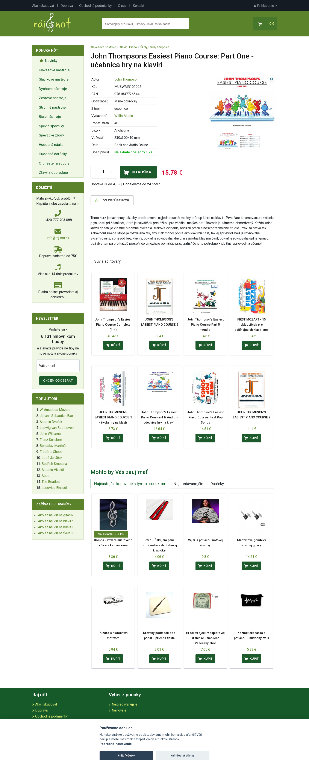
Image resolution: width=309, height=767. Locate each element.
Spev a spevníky (51, 126)
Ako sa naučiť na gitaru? (55, 515)
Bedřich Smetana (54, 464)
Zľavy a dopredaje (53, 172)
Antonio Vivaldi (53, 470)
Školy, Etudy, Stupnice (154, 47)
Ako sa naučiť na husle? (55, 527)
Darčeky (217, 483)
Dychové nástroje (53, 89)
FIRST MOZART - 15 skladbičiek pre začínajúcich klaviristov (251, 325)
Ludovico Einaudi (54, 488)
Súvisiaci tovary (107, 261)
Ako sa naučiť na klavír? (55, 521)
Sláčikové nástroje (53, 79)
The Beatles (51, 482)
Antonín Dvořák (51, 422)
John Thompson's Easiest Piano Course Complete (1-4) (113, 325)
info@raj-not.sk (58, 238)
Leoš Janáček (52, 458)
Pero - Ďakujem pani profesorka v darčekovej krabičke (159, 545)
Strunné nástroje (52, 107)
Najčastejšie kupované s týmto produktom (130, 483)
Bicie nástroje (50, 116)
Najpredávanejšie (188, 483)
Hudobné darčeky (53, 154)
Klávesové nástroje (54, 70)
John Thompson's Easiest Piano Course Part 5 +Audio (205, 325)
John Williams (50, 434)
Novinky (48, 60)
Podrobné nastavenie (116, 744)
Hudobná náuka (51, 144)
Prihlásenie (265, 6)
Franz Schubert (51, 440)
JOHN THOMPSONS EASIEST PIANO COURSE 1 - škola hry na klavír (113, 417)
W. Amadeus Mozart (55, 410)
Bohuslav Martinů (53, 446)
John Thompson (126, 79)
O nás (122, 6)
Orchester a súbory (54, 163)
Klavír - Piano (128, 47)
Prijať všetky (126, 755)
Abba (45, 476)
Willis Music (123, 116)
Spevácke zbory (51, 135)
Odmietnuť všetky (182, 755)
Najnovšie (119, 710)
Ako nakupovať (43, 6)
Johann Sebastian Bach (57, 416)
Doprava (67, 6)
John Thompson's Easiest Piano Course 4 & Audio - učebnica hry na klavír (159, 417)
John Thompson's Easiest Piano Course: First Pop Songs (205, 417)
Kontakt (138, 6)
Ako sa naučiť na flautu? (55, 533)
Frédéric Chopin (51, 452)
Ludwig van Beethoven (57, 428)
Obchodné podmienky (95, 6)
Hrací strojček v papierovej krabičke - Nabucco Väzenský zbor (205, 638)
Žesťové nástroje (52, 98)
